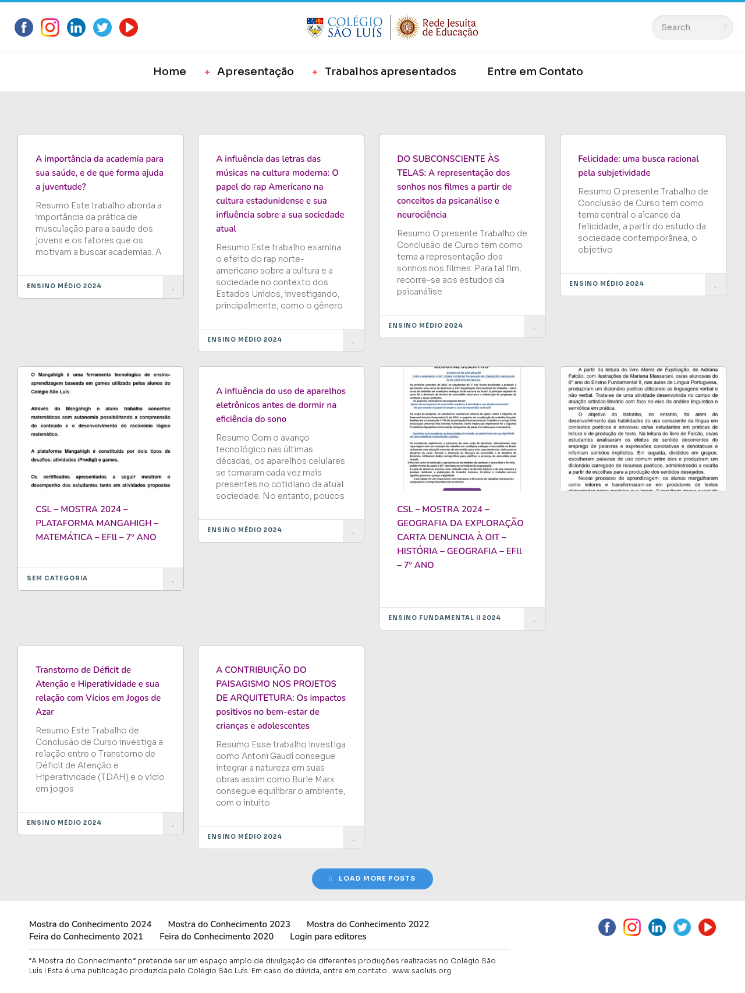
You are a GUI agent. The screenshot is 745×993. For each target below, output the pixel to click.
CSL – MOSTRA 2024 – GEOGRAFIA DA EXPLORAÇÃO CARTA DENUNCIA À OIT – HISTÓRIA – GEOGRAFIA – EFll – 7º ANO (460, 537)
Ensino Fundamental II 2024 (444, 618)
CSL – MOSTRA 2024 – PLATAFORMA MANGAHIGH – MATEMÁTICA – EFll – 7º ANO (97, 523)
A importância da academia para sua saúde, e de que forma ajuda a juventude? (100, 173)
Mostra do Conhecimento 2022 (368, 924)
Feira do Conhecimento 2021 (86, 936)
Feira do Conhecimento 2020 (216, 936)
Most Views (157, 109)
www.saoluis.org (421, 970)
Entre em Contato (535, 71)
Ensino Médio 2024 (64, 286)
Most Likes (86, 109)
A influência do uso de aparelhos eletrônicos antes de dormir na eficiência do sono (281, 405)
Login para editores (328, 936)
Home (169, 71)
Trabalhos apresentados (390, 71)
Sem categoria (57, 578)
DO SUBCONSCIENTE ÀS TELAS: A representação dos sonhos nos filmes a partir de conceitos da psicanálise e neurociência (454, 187)
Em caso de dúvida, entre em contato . (321, 970)
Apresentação (255, 71)
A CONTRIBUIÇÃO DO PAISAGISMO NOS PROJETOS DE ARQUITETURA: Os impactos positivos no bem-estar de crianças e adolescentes (281, 698)
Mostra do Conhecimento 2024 (90, 924)
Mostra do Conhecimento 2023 (229, 924)
